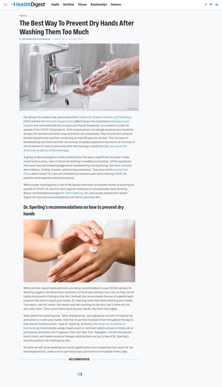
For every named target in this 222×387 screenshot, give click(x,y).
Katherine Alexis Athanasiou (36, 39)
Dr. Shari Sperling (72, 193)
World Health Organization (57, 121)
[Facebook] (205, 5)
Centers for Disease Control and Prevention (104, 117)
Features (116, 4)
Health (55, 4)
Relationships (99, 4)
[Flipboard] (211, 5)
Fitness (82, 4)
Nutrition (68, 4)
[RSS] (216, 5)
